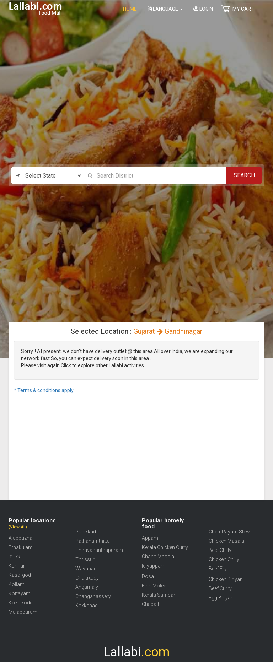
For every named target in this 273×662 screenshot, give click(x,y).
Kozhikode (20, 603)
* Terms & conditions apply (44, 390)
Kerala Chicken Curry (165, 547)
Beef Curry (220, 588)
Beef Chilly (220, 550)
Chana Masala (158, 556)
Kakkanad (86, 605)
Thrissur (85, 559)
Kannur (17, 566)
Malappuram (23, 612)
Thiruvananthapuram (99, 550)
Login (203, 9)
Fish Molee (154, 585)
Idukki (15, 556)
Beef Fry (218, 568)
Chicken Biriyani (226, 579)
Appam (150, 538)
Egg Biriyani (222, 598)
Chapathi (152, 604)
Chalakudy (87, 578)
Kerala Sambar (158, 595)
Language (165, 9)
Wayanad (86, 568)
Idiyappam (153, 566)
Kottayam (20, 593)
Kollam (17, 584)
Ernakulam (21, 547)
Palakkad (85, 532)
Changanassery (93, 596)
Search (244, 175)
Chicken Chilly (224, 559)
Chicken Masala (226, 541)
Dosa (148, 576)
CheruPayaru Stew (229, 532)
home (130, 9)
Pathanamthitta (92, 541)
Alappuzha (20, 538)
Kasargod (20, 575)
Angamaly (86, 587)
